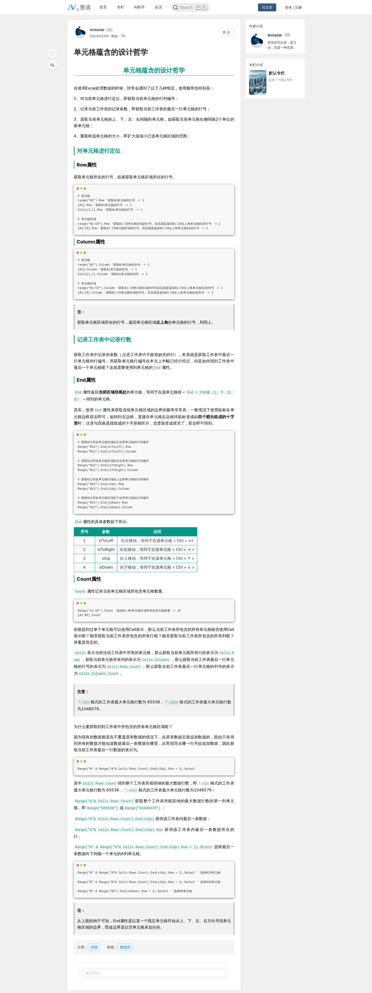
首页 (103, 7)
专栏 (120, 7)
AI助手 (139, 7)
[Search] (190, 7)
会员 (158, 7)
